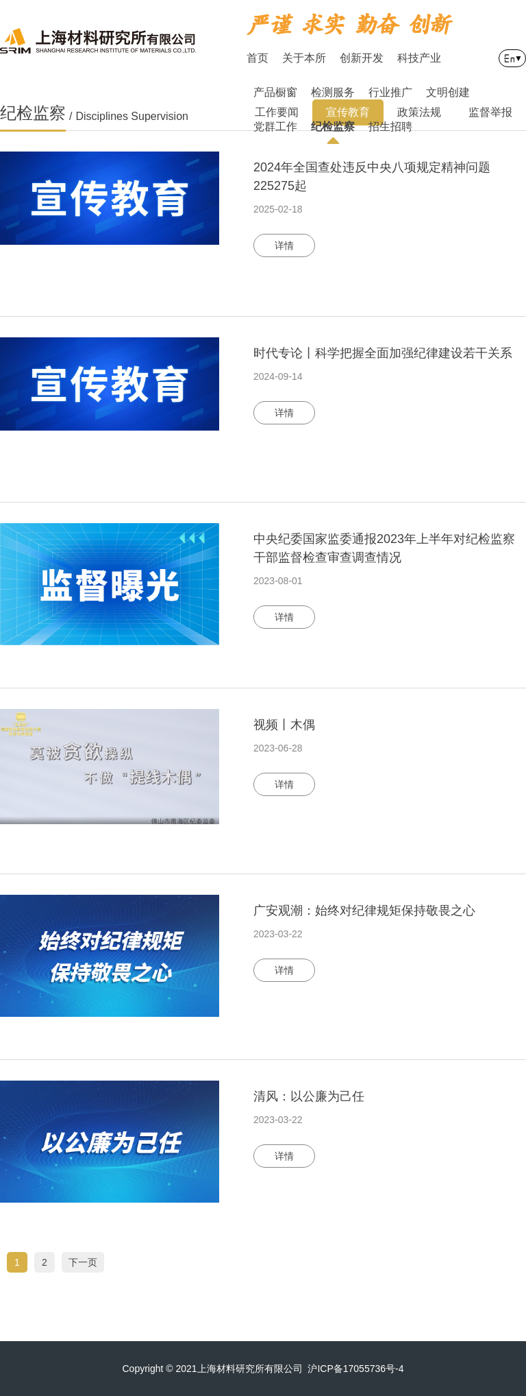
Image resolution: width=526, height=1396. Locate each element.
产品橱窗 (275, 92)
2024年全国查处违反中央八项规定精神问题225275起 (371, 176)
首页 (257, 58)
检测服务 (333, 92)
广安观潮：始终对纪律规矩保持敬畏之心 (364, 910)
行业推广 (390, 92)
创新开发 (362, 58)
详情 (284, 245)
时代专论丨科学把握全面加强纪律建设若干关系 (382, 353)
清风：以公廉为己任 (308, 1096)
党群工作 (275, 126)
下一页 (82, 1262)
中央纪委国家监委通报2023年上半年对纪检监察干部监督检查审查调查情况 (384, 548)
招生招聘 (390, 126)
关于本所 (304, 58)
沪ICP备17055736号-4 (355, 1368)
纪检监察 (333, 132)
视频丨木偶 (284, 725)
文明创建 (448, 92)
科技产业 (419, 58)
